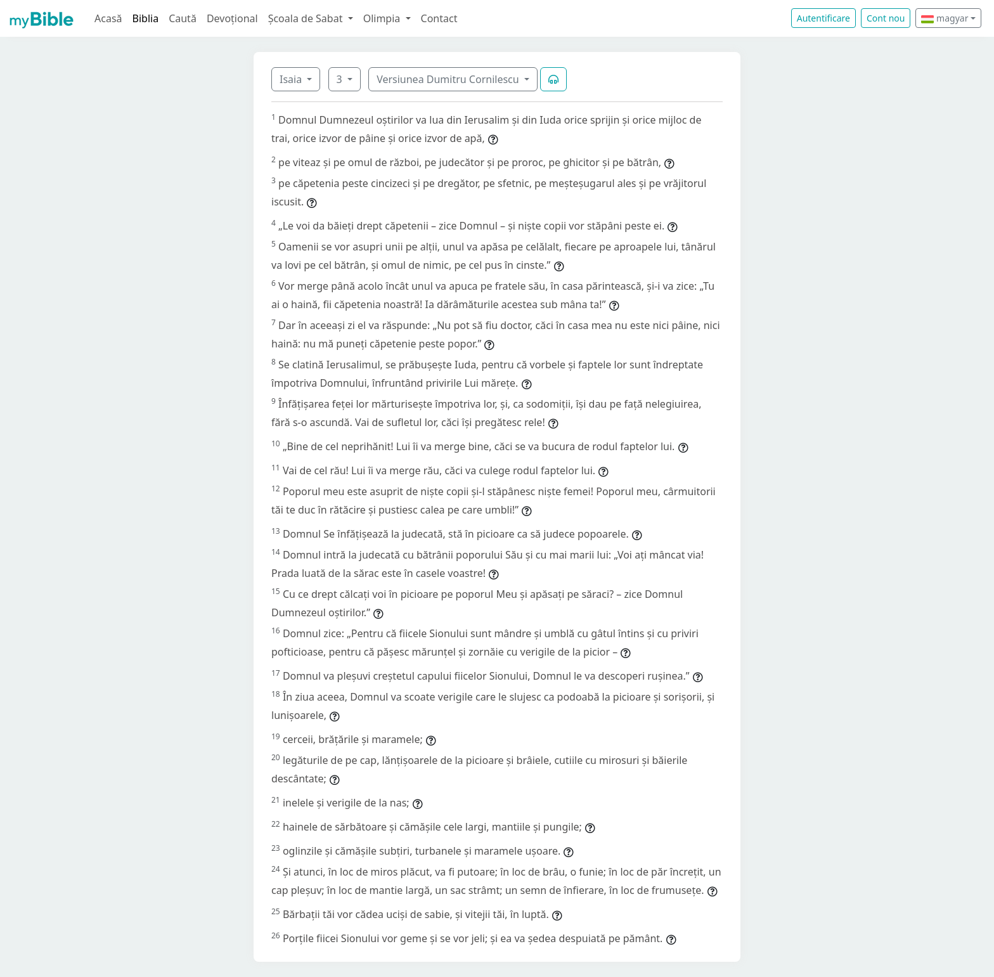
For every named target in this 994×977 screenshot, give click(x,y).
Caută (183, 18)
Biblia (145, 18)
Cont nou (886, 18)
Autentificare (823, 18)
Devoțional (232, 18)
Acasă (108, 18)
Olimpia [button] (383, 18)
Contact (439, 18)
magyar (944, 18)
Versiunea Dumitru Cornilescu (449, 79)
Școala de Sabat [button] (306, 18)
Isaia (292, 79)
